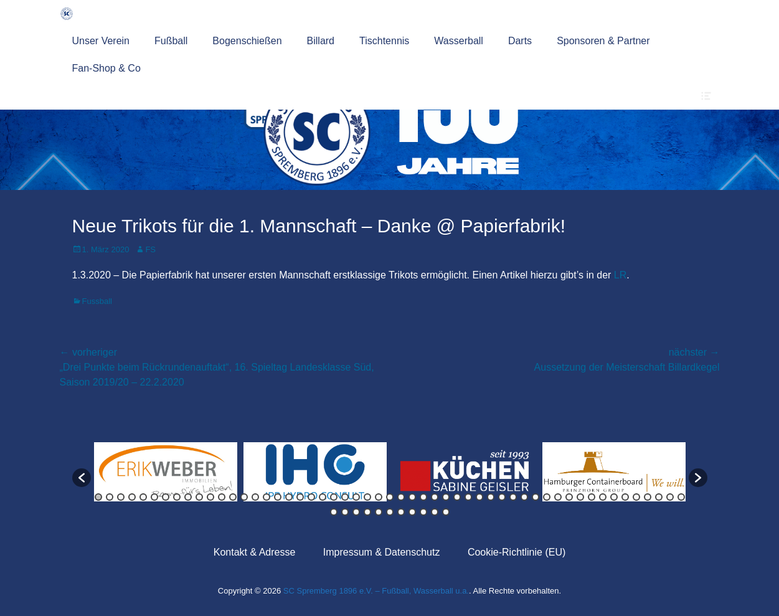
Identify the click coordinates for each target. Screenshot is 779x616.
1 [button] (98, 497)
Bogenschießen (246, 41)
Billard (320, 41)
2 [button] (109, 497)
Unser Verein (101, 41)
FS (150, 249)
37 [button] (502, 497)
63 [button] (434, 512)
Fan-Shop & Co (106, 68)
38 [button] (513, 497)
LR (620, 275)
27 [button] (390, 497)
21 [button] (322, 497)
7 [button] (165, 497)
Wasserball (458, 41)
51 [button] (659, 497)
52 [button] (670, 497)
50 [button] (647, 497)
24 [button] (356, 497)
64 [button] (446, 512)
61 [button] (412, 512)
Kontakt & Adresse (255, 552)
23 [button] (345, 497)
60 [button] (401, 512)
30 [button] (423, 497)
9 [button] (188, 497)
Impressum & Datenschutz (381, 552)
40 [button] (535, 497)
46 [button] (603, 497)
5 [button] (143, 497)
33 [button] (457, 497)
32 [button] (446, 497)
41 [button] (546, 497)
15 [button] (255, 497)
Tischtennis (384, 41)
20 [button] (311, 497)
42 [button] (558, 497)
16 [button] (266, 497)
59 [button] (390, 512)
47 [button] (614, 497)
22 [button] (334, 497)
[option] (165, 472)
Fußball (170, 41)
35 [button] (479, 497)
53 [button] (681, 497)
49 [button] (636, 497)
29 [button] (412, 497)
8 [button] (177, 497)
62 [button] (423, 512)
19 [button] (300, 497)
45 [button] (591, 497)
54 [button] (334, 512)
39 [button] (524, 497)
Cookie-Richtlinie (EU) (516, 552)
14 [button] (244, 497)
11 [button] (210, 497)
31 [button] (434, 497)
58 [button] (378, 512)
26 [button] (378, 497)
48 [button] (625, 497)
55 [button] (345, 512)
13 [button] (233, 497)
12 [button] (221, 497)
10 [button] (199, 497)
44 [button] (580, 497)
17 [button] (277, 497)
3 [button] (121, 497)
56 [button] (356, 512)
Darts (520, 41)
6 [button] (154, 497)
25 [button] (367, 497)
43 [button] (569, 497)
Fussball (97, 301)
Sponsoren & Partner (603, 41)
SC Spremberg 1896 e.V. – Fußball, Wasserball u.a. (376, 590)
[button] (81, 477)
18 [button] (289, 497)
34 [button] (468, 497)
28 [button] (401, 497)
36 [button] (490, 497)
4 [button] (132, 497)
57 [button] (367, 512)
